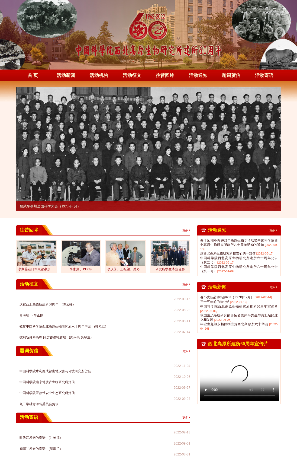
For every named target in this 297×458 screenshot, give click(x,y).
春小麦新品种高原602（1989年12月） (227, 297)
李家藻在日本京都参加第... (36, 269)
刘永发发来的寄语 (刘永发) (40, 410)
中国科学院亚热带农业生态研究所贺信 (47, 357)
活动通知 (198, 75)
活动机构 (99, 75)
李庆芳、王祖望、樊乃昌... (125, 269)
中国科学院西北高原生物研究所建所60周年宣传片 (239, 306)
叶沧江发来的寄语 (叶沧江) (40, 392)
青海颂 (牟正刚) (31, 305)
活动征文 (132, 75)
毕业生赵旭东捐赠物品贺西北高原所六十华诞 (234, 324)
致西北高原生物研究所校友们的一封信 (227, 253)
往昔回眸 (165, 75)
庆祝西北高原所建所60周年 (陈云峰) (46, 299)
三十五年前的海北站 (214, 302)
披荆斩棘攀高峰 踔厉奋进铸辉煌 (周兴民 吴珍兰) (55, 317)
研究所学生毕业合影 (170, 269)
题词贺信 (231, 75)
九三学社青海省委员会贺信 (38, 364)
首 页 (33, 75)
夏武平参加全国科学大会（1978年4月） (50, 206)
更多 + (186, 230)
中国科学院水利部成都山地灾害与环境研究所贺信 (55, 345)
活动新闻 (66, 75)
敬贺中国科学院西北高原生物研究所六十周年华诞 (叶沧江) (62, 311)
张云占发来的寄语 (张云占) (40, 404)
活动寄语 (264, 75)
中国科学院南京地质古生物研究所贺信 (47, 351)
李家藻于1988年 (81, 269)
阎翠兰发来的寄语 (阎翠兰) (40, 398)
